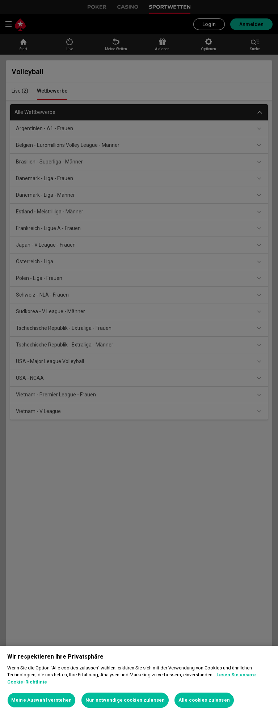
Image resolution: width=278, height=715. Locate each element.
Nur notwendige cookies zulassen (125, 700)
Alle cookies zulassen (204, 700)
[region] (139, 680)
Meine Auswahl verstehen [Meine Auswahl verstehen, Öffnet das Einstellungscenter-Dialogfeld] (41, 700)
